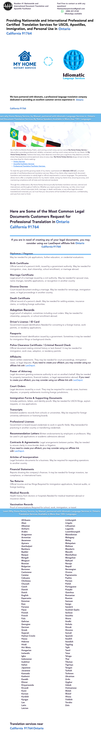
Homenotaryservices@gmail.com (71, 9)
